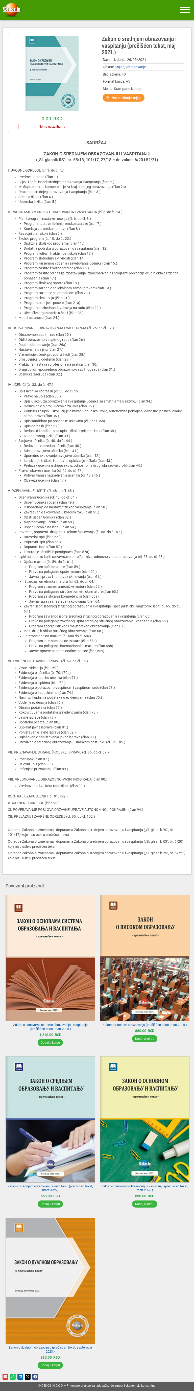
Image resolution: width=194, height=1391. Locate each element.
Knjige (119, 67)
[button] (5, 1377)
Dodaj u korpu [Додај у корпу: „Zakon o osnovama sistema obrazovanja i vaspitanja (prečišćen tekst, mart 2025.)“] (50, 1042)
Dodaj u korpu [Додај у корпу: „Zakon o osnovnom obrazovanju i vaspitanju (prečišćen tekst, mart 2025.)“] (144, 1204)
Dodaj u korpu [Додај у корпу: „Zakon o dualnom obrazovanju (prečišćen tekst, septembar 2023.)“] (50, 1365)
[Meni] (185, 10)
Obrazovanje (136, 67)
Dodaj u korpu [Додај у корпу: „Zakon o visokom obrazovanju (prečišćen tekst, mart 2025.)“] (144, 1039)
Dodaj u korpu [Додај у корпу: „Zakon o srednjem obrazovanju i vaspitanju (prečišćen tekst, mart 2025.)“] (50, 1204)
